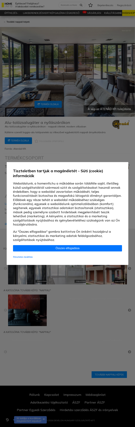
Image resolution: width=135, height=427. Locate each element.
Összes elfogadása (67, 248)
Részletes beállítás (23, 257)
